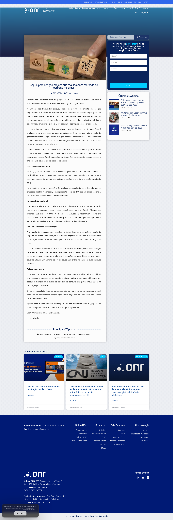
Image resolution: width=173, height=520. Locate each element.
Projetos (107, 8)
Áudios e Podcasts (44, 334)
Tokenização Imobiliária (139, 434)
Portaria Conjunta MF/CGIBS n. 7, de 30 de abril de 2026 (134, 126)
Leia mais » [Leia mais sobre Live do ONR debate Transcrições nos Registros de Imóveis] (30, 395)
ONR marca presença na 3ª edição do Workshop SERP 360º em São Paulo (132, 102)
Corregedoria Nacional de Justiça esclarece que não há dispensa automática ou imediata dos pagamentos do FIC (86, 390)
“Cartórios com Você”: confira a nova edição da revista (134, 114)
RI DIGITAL (88, 2)
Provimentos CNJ (84, 334)
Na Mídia (57, 334)
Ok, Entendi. (20, 513)
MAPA (146, 2)
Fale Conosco (142, 8)
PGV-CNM (137, 2)
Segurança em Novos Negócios (64, 338)
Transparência (119, 8)
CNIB (114, 2)
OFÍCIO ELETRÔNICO (102, 2)
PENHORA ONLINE (125, 2)
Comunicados (143, 437)
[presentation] (126, 77)
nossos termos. (29, 509)
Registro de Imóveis (91, 8)
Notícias (146, 430)
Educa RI (130, 8)
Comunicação (142, 12)
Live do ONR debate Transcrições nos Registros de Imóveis (43, 388)
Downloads (144, 441)
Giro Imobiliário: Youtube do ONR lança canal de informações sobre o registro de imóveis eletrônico (128, 390)
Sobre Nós (74, 8)
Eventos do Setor (68, 334)
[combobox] (120, 37)
